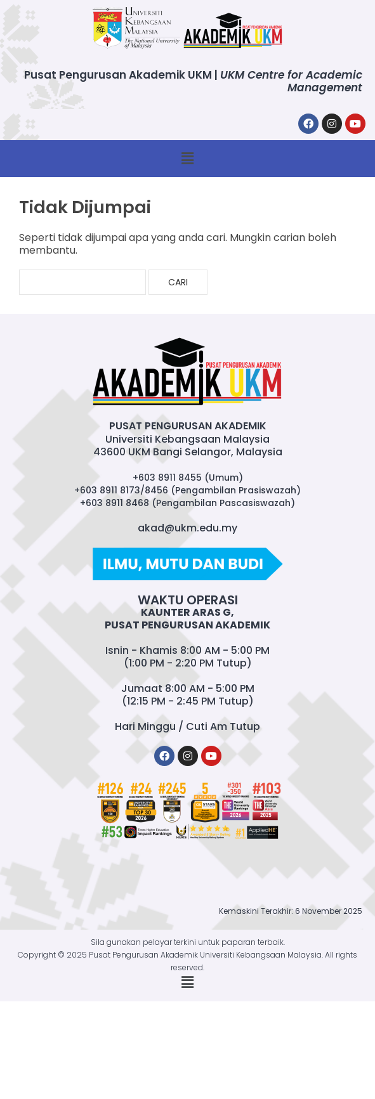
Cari (178, 282)
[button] (187, 158)
